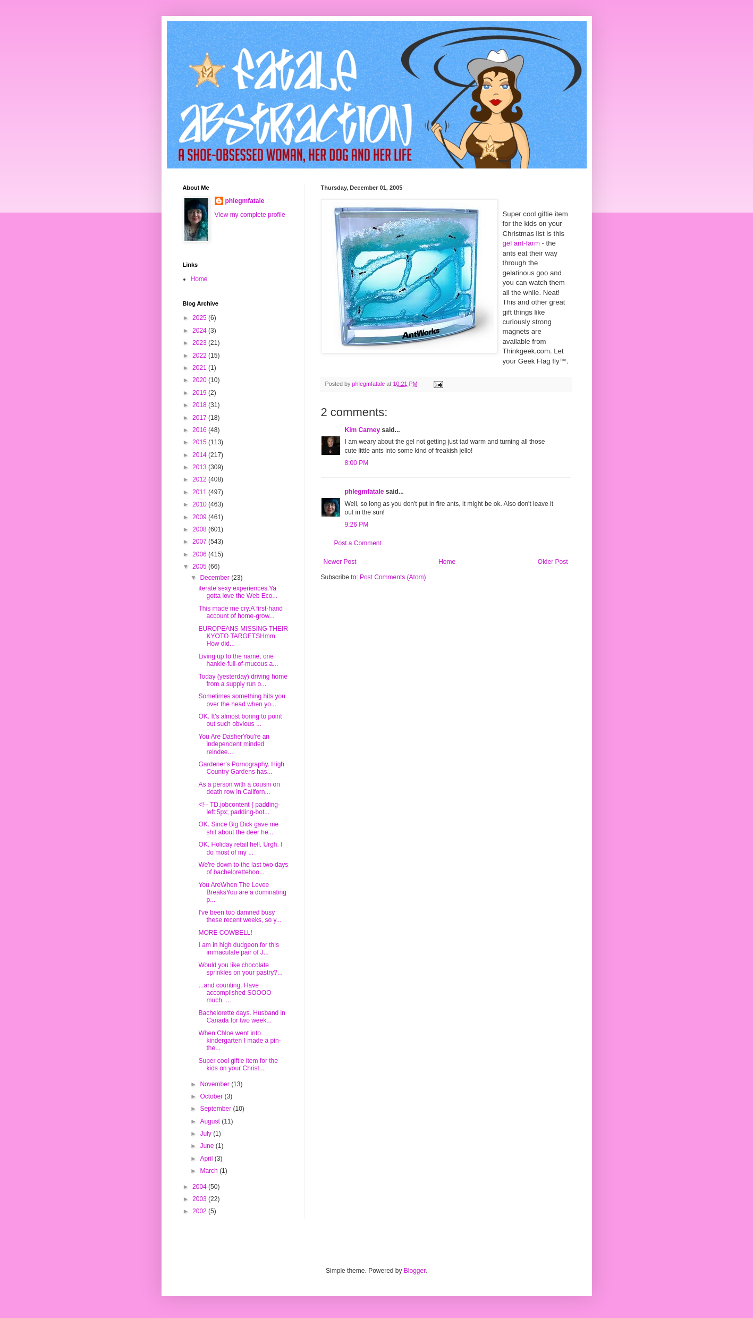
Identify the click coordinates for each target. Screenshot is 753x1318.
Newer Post (340, 561)
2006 (200, 554)
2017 (200, 417)
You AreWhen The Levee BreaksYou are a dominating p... (242, 892)
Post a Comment (358, 543)
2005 (200, 566)
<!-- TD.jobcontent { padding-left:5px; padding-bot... (239, 808)
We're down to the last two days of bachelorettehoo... (243, 868)
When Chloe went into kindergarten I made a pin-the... (239, 1040)
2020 (200, 380)
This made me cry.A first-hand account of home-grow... (240, 612)
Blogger (415, 1270)
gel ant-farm (521, 243)
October (212, 1096)
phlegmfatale (364, 491)
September (216, 1108)
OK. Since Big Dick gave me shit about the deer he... (238, 828)
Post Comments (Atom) (393, 577)
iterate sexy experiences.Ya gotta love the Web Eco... (237, 592)
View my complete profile (250, 214)
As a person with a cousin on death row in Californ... (239, 788)
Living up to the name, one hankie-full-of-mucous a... (238, 660)
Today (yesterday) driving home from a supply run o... (242, 680)
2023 (200, 343)
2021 (200, 367)
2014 (200, 455)
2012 (200, 479)
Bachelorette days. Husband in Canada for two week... (241, 1016)
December (215, 577)
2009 (200, 517)
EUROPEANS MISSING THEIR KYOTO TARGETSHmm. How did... (242, 636)
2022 (200, 355)
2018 (200, 405)
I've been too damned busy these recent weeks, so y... (239, 916)
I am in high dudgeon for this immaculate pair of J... (238, 948)
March (209, 1171)
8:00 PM (357, 463)
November (215, 1084)
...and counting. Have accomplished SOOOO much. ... (234, 993)
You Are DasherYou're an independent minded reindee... (233, 744)
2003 (200, 1199)
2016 (200, 430)
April (207, 1158)
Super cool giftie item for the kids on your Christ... (237, 1064)
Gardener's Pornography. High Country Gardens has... (241, 768)
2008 (200, 529)
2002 (200, 1211)
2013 (200, 467)
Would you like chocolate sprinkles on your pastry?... (240, 968)
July (206, 1133)
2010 (200, 504)
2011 (200, 492)
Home (446, 561)
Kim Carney (362, 430)
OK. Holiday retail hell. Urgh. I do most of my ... (240, 848)
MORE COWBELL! (225, 932)
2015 (200, 442)
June (207, 1146)
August (211, 1121)
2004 (200, 1186)
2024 (200, 330)
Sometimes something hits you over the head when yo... (241, 699)
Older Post (553, 561)
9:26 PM (357, 524)
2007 (200, 541)
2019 (200, 392)
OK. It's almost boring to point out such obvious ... (240, 720)
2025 (200, 318)
